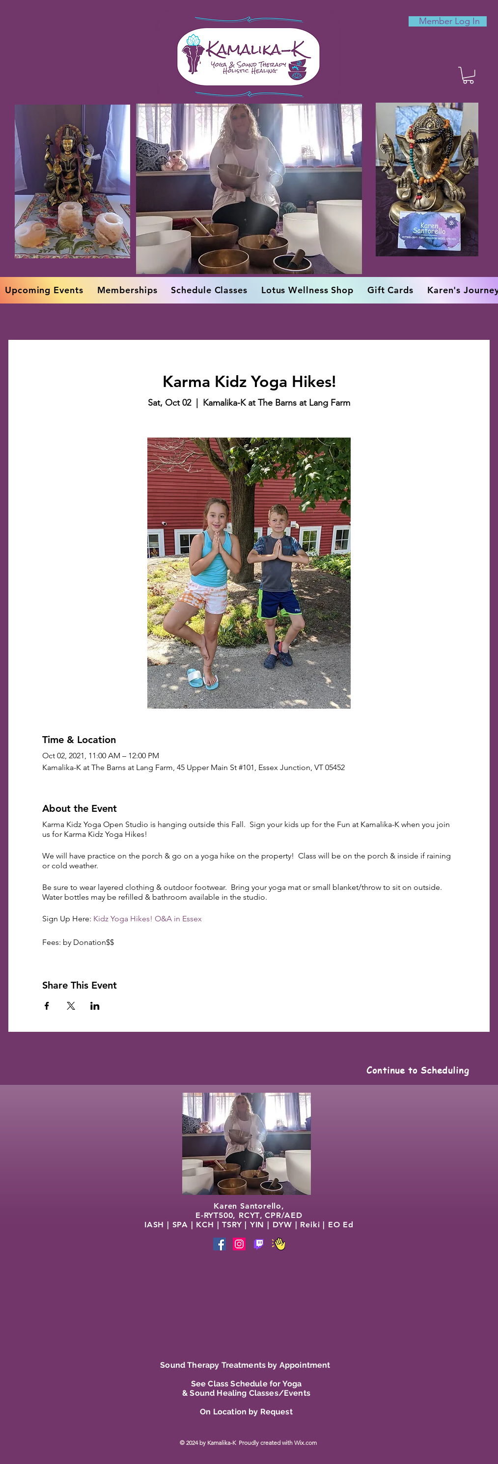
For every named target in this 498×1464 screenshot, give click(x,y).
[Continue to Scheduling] (418, 1069)
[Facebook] (219, 1244)
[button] (468, 75)
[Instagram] (239, 1244)
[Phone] (258, 1244)
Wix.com (306, 1442)
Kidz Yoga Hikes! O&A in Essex (147, 918)
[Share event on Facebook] (47, 1006)
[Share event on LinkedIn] (95, 1006)
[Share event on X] (71, 1006)
